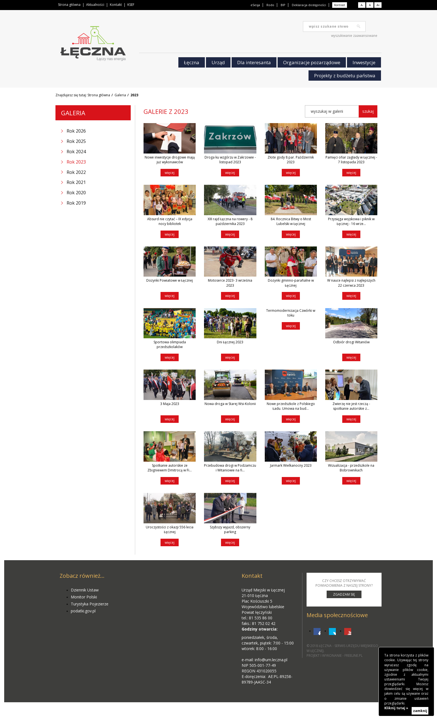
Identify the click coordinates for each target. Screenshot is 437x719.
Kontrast (339, 5)
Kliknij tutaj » (396, 708)
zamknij (420, 710)
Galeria (120, 95)
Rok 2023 (76, 162)
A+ (378, 5)
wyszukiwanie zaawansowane (354, 35)
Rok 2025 (76, 141)
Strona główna (69, 4)
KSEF (130, 4)
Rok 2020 (76, 193)
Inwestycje (364, 62)
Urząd (218, 62)
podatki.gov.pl (83, 610)
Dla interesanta (254, 62)
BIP (283, 5)
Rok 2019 (76, 203)
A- (362, 5)
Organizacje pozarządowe (311, 62)
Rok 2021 (76, 182)
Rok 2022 (76, 172)
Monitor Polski (84, 597)
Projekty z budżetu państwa (344, 75)
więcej (169, 172)
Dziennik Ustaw (85, 590)
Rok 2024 (76, 151)
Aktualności (95, 4)
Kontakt (116, 4)
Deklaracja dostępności (309, 5)
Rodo (270, 5)
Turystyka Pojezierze (89, 604)
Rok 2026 (76, 131)
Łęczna (191, 62)
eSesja (255, 5)
